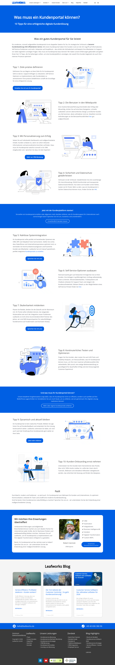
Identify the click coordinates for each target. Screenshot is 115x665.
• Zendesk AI (71, 641)
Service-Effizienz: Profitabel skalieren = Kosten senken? (25, 591)
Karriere (29, 643)
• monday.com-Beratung (47, 647)
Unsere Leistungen (48, 633)
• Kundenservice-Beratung (48, 637)
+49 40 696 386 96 (94, 626)
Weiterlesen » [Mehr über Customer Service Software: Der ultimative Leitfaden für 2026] (79, 609)
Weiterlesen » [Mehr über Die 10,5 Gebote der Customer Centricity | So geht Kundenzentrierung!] (49, 610)
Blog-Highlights (92, 633)
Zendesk (71, 633)
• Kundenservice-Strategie (48, 641)
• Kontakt (29, 645)
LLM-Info (88, 652)
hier (90, 116)
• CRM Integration (72, 645)
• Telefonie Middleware (74, 643)
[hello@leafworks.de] (14, 626)
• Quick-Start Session (73, 637)
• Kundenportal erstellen (47, 645)
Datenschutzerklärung (19, 635)
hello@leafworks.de (25, 626)
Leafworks (30, 633)
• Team (28, 637)
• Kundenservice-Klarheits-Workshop (51, 639)
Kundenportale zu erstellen (34, 251)
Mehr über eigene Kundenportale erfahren (57, 406)
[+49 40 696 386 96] (83, 626)
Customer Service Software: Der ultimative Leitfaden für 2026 (87, 592)
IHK (95, 189)
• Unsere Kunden (31, 639)
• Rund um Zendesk (92, 637)
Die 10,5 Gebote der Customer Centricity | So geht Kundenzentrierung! (57, 592)
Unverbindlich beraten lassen (57, 221)
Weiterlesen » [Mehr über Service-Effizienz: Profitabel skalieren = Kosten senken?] (18, 608)
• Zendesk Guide (72, 639)
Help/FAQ (30, 641)
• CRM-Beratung (44, 643)
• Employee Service (73, 647)
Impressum (15, 633)
